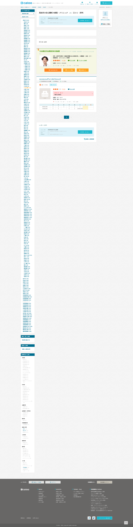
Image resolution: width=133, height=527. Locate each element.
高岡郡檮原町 (27, 321)
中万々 (26, 191)
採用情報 (29, 518)
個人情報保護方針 (77, 496)
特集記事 (41, 498)
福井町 (26, 233)
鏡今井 (26, 96)
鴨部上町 (27, 102)
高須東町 (27, 166)
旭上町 (26, 43)
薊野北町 (27, 48)
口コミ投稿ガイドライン (79, 491)
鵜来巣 (26, 74)
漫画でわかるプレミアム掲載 (97, 495)
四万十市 (26, 290)
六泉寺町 (27, 273)
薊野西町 (27, 50)
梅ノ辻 (26, 77)
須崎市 (26, 285)
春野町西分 (27, 210)
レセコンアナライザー (96, 502)
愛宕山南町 (27, 58)
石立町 (26, 61)
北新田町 (27, 110)
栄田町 (26, 133)
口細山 (26, 118)
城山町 (26, 153)
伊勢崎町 (27, 63)
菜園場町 (27, 130)
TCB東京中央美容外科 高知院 (49, 51)
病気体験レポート (42, 496)
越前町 (26, 82)
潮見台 (26, 140)
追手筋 (26, 84)
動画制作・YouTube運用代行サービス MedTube (101, 510)
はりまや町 (27, 207)
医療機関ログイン (104, 482)
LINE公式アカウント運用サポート (98, 508)
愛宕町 (27, 54)
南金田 (26, 248)
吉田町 (26, 269)
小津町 (26, 92)
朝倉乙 (26, 25)
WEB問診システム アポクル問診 (98, 500)
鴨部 (26, 100)
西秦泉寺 (27, 197)
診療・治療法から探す (61, 502)
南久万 (26, 251)
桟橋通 (27, 137)
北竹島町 (27, 112)
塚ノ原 (26, 176)
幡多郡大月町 (27, 328)
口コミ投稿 (41, 502)
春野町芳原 (27, 219)
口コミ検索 (41, 495)
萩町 (26, 204)
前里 (26, 240)
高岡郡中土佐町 (27, 316)
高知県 (39, 7)
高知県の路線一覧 (26, 339)
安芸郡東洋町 (27, 295)
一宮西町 (27, 66)
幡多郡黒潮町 (27, 331)
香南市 (26, 291)
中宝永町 (27, 189)
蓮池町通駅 (79, 51)
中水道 (26, 186)
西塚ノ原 (27, 199)
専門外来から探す (60, 498)
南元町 (26, 258)
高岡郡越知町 (27, 319)
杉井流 (26, 155)
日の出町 (27, 229)
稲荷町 (26, 71)
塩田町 (26, 138)
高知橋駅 (74, 51)
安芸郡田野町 (27, 298)
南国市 (26, 282)
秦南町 (26, 205)
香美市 (26, 293)
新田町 (26, 148)
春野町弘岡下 (28, 215)
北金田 (26, 104)
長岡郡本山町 (27, 306)
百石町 (27, 230)
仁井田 (26, 196)
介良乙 (26, 122)
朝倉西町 (27, 30)
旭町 (26, 45)
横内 (26, 265)
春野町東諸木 (28, 212)
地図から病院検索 (90, 139)
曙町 (26, 23)
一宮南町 (27, 69)
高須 (26, 163)
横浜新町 (27, 266)
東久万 (26, 220)
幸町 (26, 128)
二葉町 (26, 235)
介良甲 (26, 123)
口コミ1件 (72, 89)
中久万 (26, 183)
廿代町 (26, 202)
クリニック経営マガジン (96, 503)
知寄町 (26, 174)
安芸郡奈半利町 (27, 296)
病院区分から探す (60, 500)
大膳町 (26, 173)
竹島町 (26, 171)
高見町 (26, 169)
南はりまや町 (28, 255)
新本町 (26, 150)
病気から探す (59, 491)
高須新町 (27, 164)
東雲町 (26, 143)
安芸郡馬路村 (27, 303)
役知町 (26, 260)
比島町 (26, 225)
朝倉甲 (26, 27)
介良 (26, 120)
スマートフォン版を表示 (104, 518)
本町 (26, 238)
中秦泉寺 (27, 184)
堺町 (26, 132)
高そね (26, 168)
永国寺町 (27, 79)
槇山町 (26, 242)
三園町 (26, 247)
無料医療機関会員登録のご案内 (98, 491)
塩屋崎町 (27, 141)
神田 (26, 125)
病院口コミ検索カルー (25, 7)
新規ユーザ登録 (90, 4)
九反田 (26, 117)
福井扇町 (27, 232)
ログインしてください (105, 19)
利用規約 (76, 495)
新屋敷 (26, 151)
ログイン (97, 4)
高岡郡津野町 (27, 324)
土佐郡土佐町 (27, 310)
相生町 (26, 22)
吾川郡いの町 (27, 313)
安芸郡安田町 (27, 300)
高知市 (44, 7)
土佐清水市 (26, 288)
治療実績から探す (60, 495)
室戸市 (26, 278)
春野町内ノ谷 (28, 209)
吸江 (26, 115)
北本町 (26, 114)
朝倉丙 (26, 33)
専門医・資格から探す (61, 496)
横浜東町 (27, 268)
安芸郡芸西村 (27, 305)
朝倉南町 (27, 38)
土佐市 (26, 283)
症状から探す (59, 493)
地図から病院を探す (26, 349)
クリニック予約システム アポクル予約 (99, 498)
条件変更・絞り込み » (85, 20)
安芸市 (26, 280)
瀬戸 (26, 156)
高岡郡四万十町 (27, 326)
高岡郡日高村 (27, 323)
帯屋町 (26, 94)
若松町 (26, 276)
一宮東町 (27, 68)
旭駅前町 (27, 41)
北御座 (26, 109)
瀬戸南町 (27, 160)
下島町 (26, 145)
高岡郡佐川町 (27, 318)
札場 (26, 237)
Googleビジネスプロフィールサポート (99, 507)
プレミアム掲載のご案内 (96, 493)
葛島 (26, 97)
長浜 (26, 194)
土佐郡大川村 (27, 311)
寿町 (26, 127)
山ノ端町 (27, 263)
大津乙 (26, 89)
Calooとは (82, 4)
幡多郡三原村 (27, 329)
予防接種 (25, 467)
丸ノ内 (26, 245)
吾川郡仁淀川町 (27, 314)
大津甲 (26, 91)
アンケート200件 (83, 60)
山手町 (26, 261)
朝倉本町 (27, 35)
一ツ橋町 (27, 227)
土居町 (26, 181)
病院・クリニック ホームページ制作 (99, 505)
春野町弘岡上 (28, 214)
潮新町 (26, 76)
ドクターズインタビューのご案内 (98, 496)
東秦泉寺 (27, 224)
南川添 (26, 250)
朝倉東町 (27, 32)
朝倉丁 (26, 28)
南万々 (26, 256)
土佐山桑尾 (27, 179)
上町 (26, 99)
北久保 (26, 107)
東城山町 (27, 222)
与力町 (26, 271)
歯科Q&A (41, 500)
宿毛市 (26, 287)
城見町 (26, 146)
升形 (26, 243)
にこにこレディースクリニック (50, 79)
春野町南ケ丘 (28, 217)
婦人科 (24, 430)
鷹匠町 (26, 161)
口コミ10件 (72, 60)
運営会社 (23, 518)
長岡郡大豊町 (27, 308)
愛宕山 (26, 56)
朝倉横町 (27, 40)
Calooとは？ (41, 491)
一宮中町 (27, 64)
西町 (26, 201)
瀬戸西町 (27, 158)
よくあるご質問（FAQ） (79, 493)
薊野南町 (27, 53)
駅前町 (26, 81)
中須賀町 (27, 187)
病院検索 (34, 7)
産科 (24, 428)
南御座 (26, 253)
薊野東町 (27, 51)
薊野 (26, 46)
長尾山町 (27, 192)
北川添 (26, 105)
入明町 (26, 73)
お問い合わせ (36, 518)
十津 (26, 178)
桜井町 (26, 135)
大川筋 (26, 86)
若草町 (26, 274)
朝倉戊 (26, 36)
